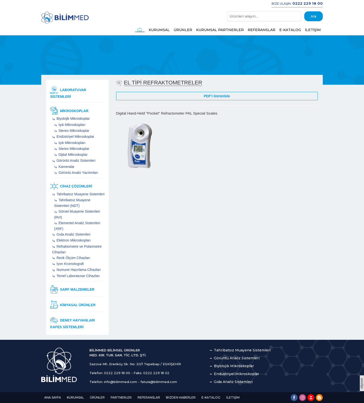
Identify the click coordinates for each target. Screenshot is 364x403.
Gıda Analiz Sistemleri (73, 234)
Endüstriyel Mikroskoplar (75, 137)
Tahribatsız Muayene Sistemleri (80, 194)
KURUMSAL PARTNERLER (220, 30)
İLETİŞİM (313, 30)
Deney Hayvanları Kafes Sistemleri (72, 322)
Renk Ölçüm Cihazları (73, 258)
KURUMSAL (159, 30)
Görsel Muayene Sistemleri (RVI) (77, 214)
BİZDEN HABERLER (181, 397)
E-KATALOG (290, 30)
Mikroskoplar (69, 111)
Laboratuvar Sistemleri (68, 92)
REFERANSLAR (261, 30)
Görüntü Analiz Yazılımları (78, 173)
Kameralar (66, 167)
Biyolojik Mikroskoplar (73, 119)
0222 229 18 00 (117, 373)
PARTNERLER (121, 397)
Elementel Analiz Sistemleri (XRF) (77, 226)
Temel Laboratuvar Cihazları (78, 276)
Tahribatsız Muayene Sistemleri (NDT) (72, 203)
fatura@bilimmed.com (159, 382)
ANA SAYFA (52, 397)
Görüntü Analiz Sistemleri (75, 160)
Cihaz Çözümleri (71, 186)
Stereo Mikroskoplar (73, 131)
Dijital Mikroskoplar (72, 155)
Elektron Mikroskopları (73, 240)
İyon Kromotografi (70, 264)
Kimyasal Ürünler (73, 305)
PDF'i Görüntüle (217, 96)
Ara (313, 16)
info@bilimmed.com (120, 382)
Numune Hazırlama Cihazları (78, 270)
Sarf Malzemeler (72, 289)
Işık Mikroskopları (71, 125)
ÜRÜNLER (183, 30)
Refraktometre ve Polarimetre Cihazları (77, 249)
